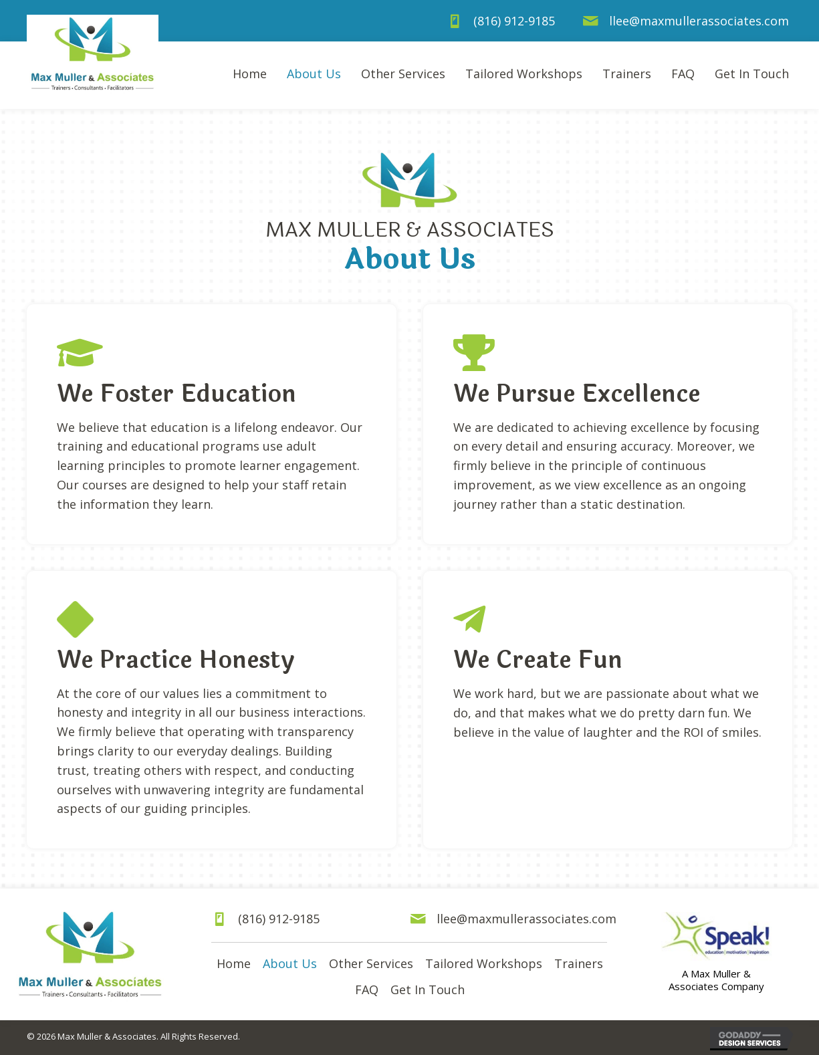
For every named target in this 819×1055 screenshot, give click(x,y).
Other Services (371, 963)
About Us (290, 963)
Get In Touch (427, 989)
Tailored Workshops (483, 963)
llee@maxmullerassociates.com (699, 21)
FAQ (366, 989)
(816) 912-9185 (514, 21)
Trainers (578, 963)
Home (234, 963)
